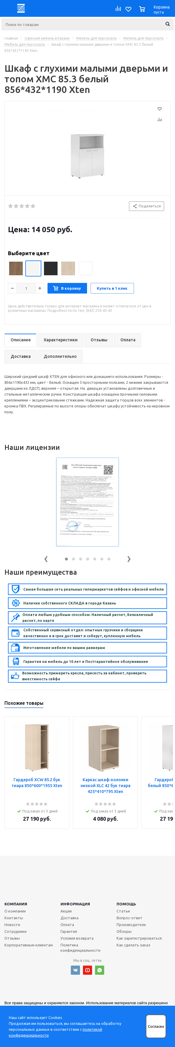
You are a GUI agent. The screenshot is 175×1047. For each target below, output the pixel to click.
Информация (75, 904)
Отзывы (12, 938)
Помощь (126, 904)
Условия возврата (77, 938)
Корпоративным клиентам (28, 945)
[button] (66, 559)
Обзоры (124, 931)
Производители (131, 925)
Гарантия (68, 931)
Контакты (13, 918)
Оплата (67, 925)
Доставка (69, 918)
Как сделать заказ (133, 945)
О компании (15, 911)
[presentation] (46, 558)
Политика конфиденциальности (80, 947)
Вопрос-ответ (130, 918)
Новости (12, 925)
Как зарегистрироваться (139, 938)
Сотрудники (15, 931)
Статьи (123, 911)
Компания (15, 904)
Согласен (156, 1026)
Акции (66, 911)
